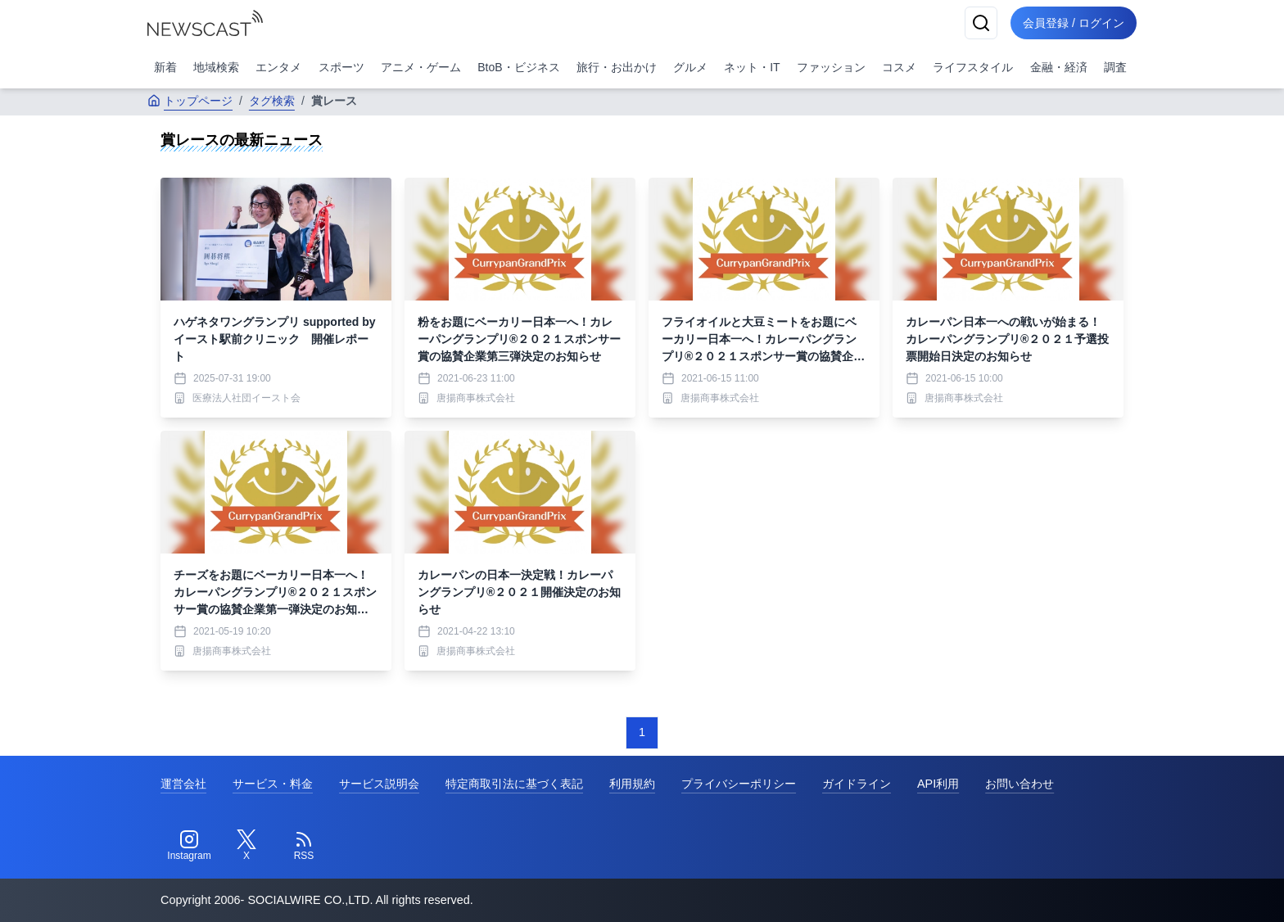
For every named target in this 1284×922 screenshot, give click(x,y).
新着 (165, 67)
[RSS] (303, 846)
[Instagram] (189, 846)
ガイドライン (856, 783)
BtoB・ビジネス (518, 67)
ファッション (831, 67)
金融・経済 (1058, 67)
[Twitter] (246, 846)
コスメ (899, 67)
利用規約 (632, 783)
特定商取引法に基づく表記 (514, 783)
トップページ (190, 100)
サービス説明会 (379, 783)
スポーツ (341, 67)
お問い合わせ (1019, 783)
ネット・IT (752, 67)
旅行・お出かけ (616, 67)
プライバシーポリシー (738, 783)
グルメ (690, 67)
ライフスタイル (973, 67)
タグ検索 (272, 100)
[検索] (979, 23)
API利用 (938, 783)
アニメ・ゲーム (421, 67)
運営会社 (183, 783)
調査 (1115, 67)
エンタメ (278, 67)
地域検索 (216, 67)
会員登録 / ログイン (1073, 22)
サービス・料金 (273, 783)
